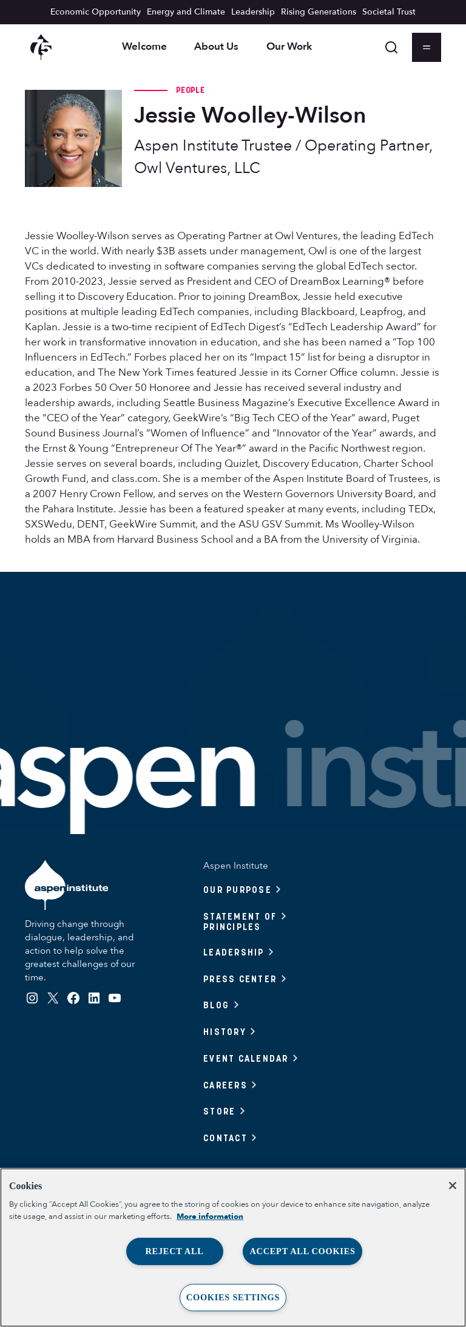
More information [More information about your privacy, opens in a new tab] (210, 1216)
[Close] (452, 1185)
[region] (233, 1247)
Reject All (174, 1251)
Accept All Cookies (302, 1251)
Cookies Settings (233, 1297)
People (190, 89)
